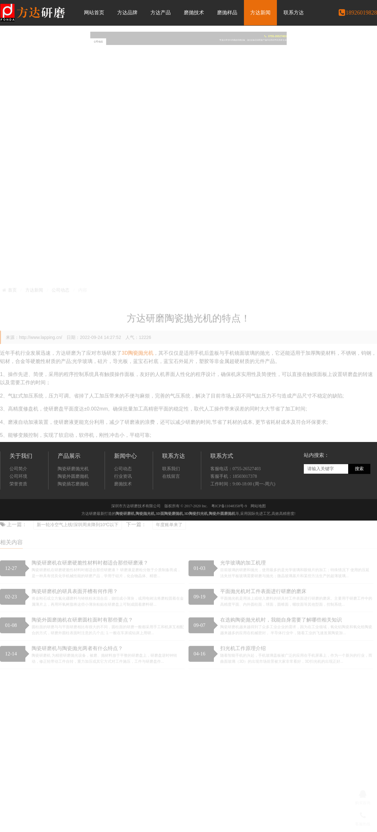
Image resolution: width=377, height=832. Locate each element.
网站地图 (258, 527)
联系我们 (171, 490)
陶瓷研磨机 (125, 535)
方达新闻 (260, 12)
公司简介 (18, 490)
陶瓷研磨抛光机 (73, 490)
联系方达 (294, 12)
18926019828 (357, 13)
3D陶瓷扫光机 (196, 535)
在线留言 (171, 498)
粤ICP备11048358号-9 (229, 527)
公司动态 (123, 490)
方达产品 (160, 12)
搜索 (359, 490)
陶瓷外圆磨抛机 (73, 498)
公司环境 (18, 498)
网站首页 (94, 12)
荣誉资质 (18, 505)
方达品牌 (127, 12)
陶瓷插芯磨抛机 (73, 505)
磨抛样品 (227, 12)
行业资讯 (123, 498)
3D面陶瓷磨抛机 (169, 535)
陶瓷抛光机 (145, 535)
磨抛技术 (194, 12)
